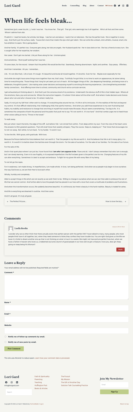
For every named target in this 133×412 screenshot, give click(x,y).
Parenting (38, 379)
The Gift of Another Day (70, 382)
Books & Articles (41, 388)
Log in (42, 404)
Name (7, 302)
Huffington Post (41, 385)
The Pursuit (65, 376)
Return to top (124, 404)
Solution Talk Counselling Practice (74, 385)
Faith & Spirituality (42, 376)
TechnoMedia (34, 404)
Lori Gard (12, 6)
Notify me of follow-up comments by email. (26, 337)
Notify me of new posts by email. (22, 342)
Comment (9, 272)
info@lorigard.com (11, 385)
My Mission (65, 379)
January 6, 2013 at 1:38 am (118, 227)
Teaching (38, 382)
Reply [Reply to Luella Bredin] (120, 250)
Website (7, 325)
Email (7, 314)
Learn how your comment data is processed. (52, 358)
